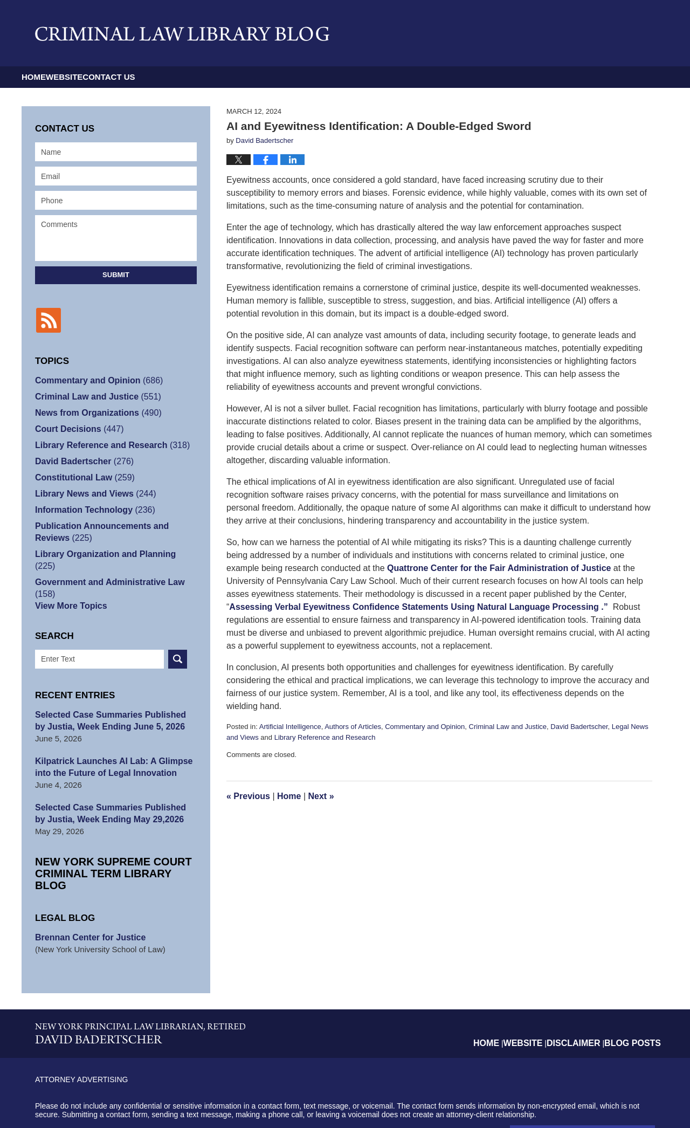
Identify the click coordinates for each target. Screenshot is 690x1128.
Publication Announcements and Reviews (115, 530)
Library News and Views (92, 492)
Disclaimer (584, 997)
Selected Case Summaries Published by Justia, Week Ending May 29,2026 (111, 788)
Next (321, 796)
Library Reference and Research (325, 737)
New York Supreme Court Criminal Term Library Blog (107, 842)
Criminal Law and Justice (508, 727)
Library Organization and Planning (111, 553)
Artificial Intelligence (290, 727)
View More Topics (68, 581)
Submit (115, 275)
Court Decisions (76, 427)
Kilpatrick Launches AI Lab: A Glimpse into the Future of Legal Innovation (109, 742)
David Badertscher (579, 727)
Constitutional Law (81, 476)
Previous (248, 796)
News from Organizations (94, 411)
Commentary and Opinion (425, 727)
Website (129, 76)
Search (177, 634)
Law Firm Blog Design (603, 1101)
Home (55, 76)
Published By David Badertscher (567, 33)
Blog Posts (636, 997)
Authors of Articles (353, 727)
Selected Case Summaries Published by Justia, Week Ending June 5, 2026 (111, 695)
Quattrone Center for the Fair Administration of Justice (499, 568)
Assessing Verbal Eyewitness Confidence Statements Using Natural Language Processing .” (418, 606)
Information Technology (91, 508)
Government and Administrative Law (116, 569)
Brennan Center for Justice (87, 900)
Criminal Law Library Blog (182, 33)
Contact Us (216, 76)
